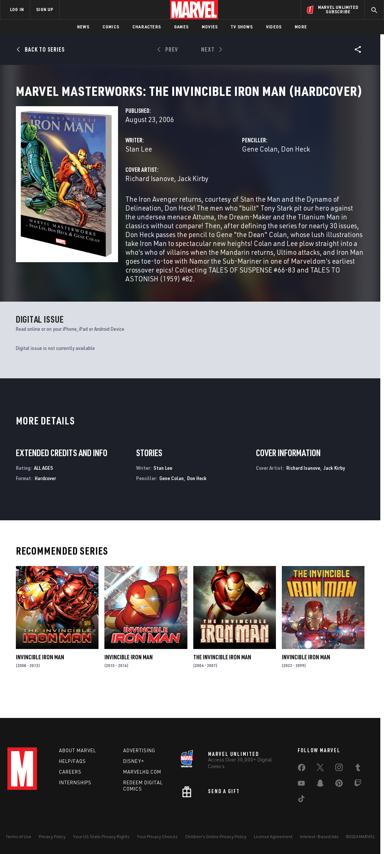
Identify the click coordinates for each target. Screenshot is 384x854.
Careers (70, 772)
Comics (111, 26)
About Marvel (77, 750)
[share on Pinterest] (339, 784)
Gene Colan (260, 174)
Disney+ (133, 761)
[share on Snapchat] (320, 784)
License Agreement (273, 836)
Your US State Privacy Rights (101, 836)
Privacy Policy (52, 836)
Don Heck (295, 174)
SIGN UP (44, 9)
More (301, 26)
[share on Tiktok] (301, 800)
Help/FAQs (72, 761)
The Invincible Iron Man (222, 682)
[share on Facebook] (301, 769)
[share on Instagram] (339, 769)
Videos (273, 26)
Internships (75, 782)
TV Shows (242, 26)
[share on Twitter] (320, 769)
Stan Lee (138, 174)
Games (181, 26)
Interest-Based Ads (319, 836)
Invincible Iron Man (40, 682)
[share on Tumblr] (357, 769)
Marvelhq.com (142, 772)
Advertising (139, 750)
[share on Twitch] (357, 784)
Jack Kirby (192, 203)
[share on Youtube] (301, 784)
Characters (146, 26)
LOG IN (17, 9)
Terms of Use (18, 836)
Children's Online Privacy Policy (215, 836)
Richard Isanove (149, 203)
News (83, 26)
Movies (210, 26)
